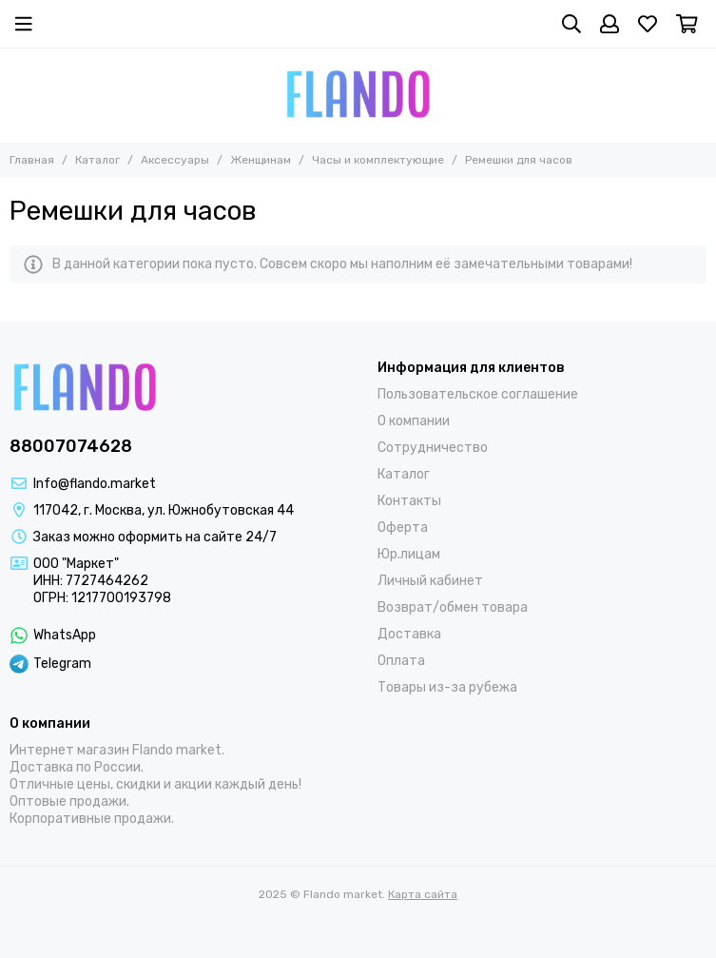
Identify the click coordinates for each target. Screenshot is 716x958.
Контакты (409, 501)
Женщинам (260, 159)
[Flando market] (357, 95)
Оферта (402, 527)
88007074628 (71, 446)
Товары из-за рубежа (447, 687)
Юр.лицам (408, 554)
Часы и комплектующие (378, 159)
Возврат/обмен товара (452, 607)
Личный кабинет (430, 581)
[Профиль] (609, 24)
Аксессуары (175, 159)
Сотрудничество (432, 448)
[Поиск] (571, 24)
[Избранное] (648, 24)
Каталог (97, 159)
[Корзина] (687, 24)
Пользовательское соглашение (477, 394)
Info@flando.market (94, 484)
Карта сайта (422, 894)
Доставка (409, 634)
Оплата (401, 661)
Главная (32, 159)
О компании (413, 421)
